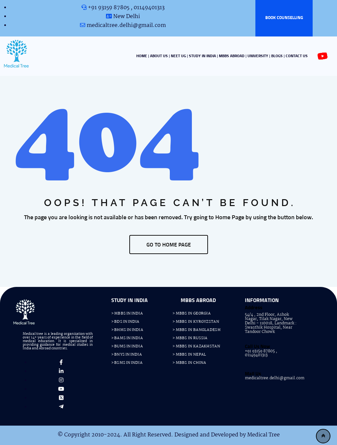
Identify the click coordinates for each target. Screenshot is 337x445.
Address (253, 307)
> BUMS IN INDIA (127, 346)
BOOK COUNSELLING (284, 18)
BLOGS (277, 56)
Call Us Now (257, 346)
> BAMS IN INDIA (127, 338)
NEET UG (178, 56)
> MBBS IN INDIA (127, 313)
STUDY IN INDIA (202, 56)
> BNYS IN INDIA (126, 355)
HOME (141, 56)
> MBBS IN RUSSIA (190, 338)
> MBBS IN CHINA (189, 363)
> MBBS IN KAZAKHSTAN (196, 346)
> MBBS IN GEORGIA (191, 313)
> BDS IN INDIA (125, 322)
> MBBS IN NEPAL (189, 355)
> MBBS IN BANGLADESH (196, 330)
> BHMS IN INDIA (127, 330)
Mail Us (253, 373)
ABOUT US (159, 56)
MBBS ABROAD (232, 56)
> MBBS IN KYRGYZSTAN (195, 322)
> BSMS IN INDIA (127, 363)
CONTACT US (297, 56)
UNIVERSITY (257, 56)
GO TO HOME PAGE (168, 244)
